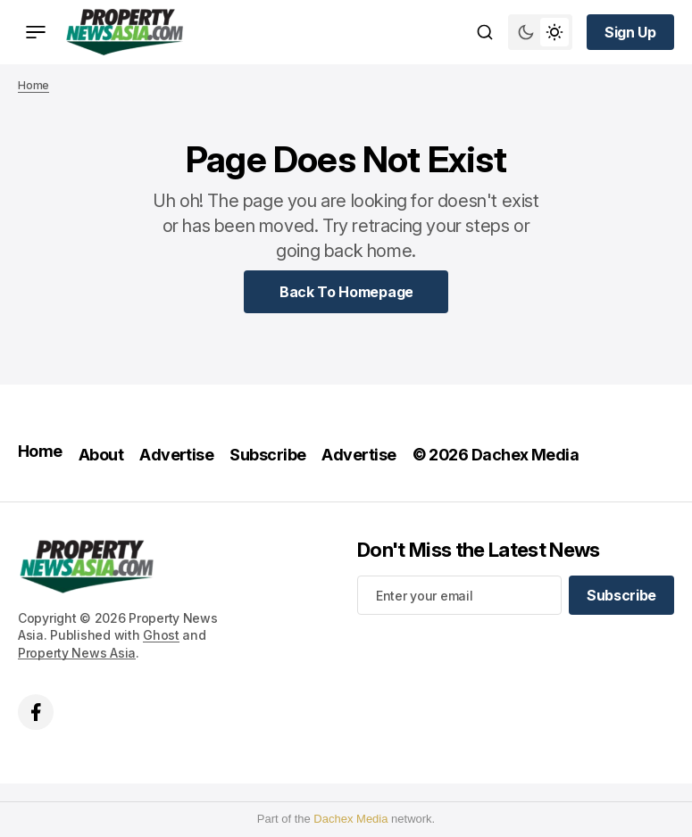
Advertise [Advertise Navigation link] (176, 454)
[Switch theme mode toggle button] (540, 32)
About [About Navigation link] (101, 454)
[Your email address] (459, 595)
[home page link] (124, 32)
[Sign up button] (630, 32)
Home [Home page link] (33, 85)
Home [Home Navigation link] (40, 451)
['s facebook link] (36, 712)
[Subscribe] (621, 595)
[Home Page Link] (346, 291)
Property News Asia (77, 652)
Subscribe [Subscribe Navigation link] (267, 454)
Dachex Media (350, 818)
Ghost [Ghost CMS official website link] (161, 634)
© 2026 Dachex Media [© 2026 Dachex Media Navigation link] (496, 454)
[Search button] (485, 32)
